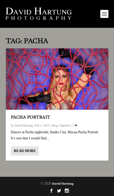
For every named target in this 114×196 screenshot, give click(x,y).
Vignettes (64, 125)
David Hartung (24, 125)
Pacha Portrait (30, 117)
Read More (25, 151)
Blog (54, 125)
